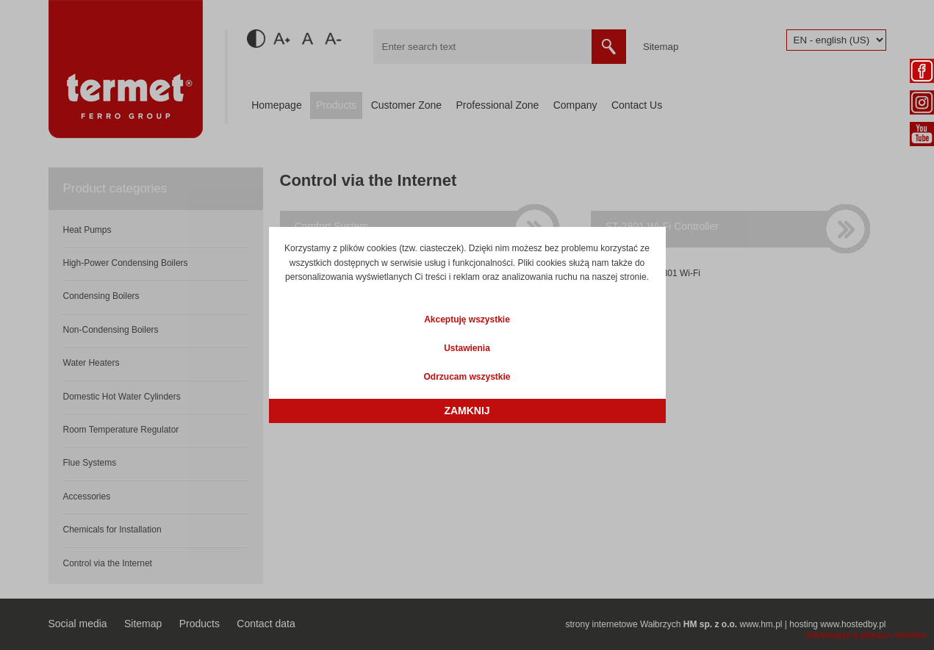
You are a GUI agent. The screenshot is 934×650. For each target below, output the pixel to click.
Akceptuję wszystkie (467, 319)
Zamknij (466, 410)
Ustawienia (467, 348)
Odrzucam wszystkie (466, 377)
